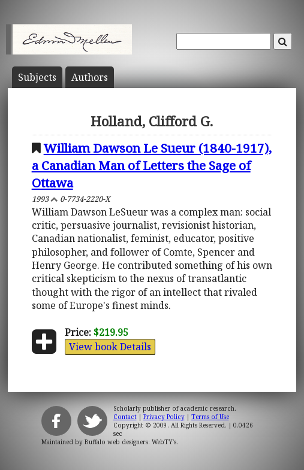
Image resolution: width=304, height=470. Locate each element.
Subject (37, 77)
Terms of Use (210, 417)
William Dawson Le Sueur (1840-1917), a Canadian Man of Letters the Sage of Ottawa (152, 165)
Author (89, 77)
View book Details (110, 346)
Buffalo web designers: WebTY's (130, 442)
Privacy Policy (164, 417)
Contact (125, 417)
